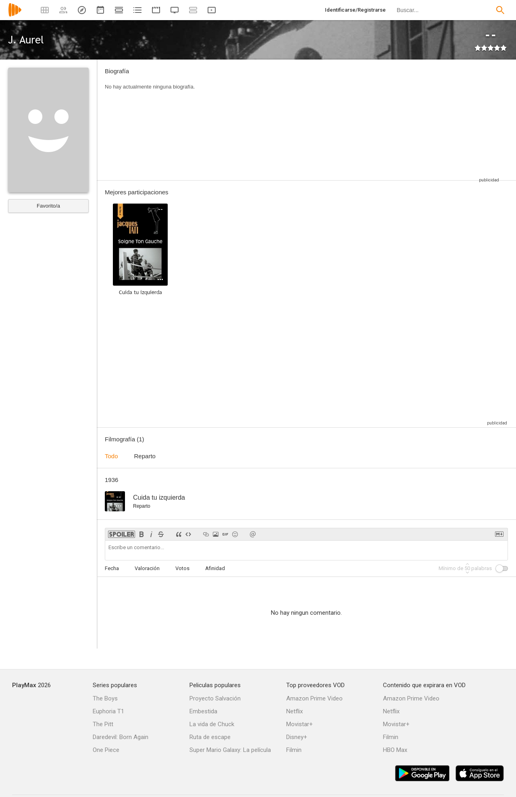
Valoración (147, 568)
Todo (111, 456)
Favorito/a (48, 206)
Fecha (112, 568)
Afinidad (215, 568)
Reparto (145, 456)
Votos (182, 568)
